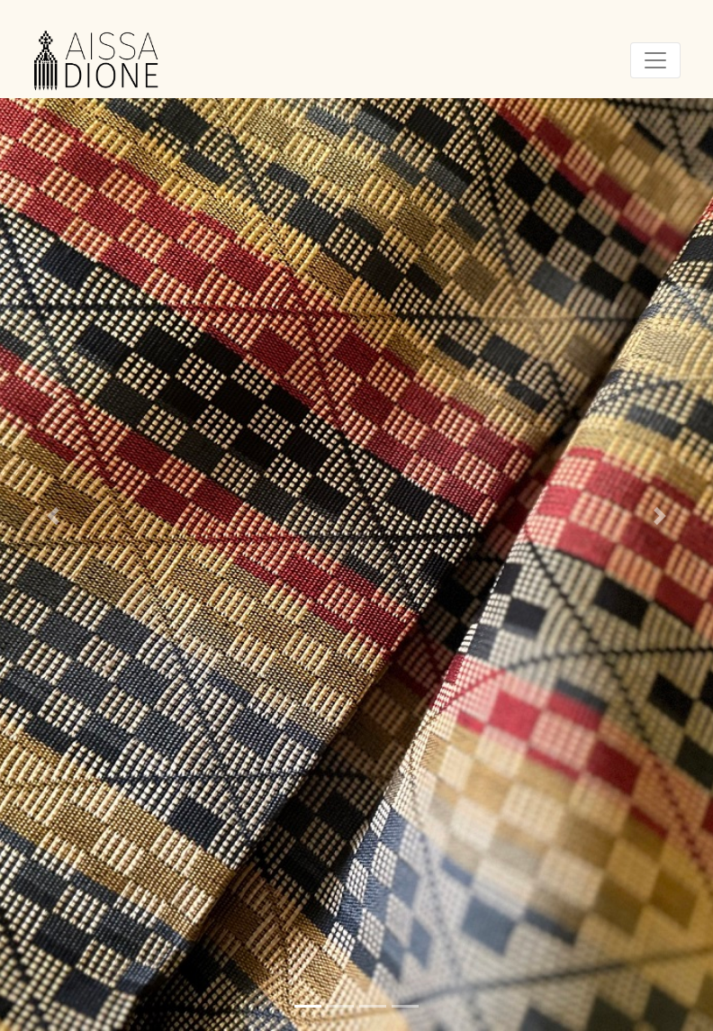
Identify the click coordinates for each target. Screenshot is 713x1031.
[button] (53, 515)
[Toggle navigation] (655, 60)
